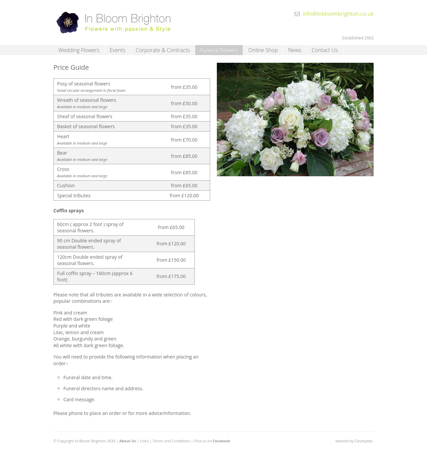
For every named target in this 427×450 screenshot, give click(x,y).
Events (117, 50)
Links (144, 440)
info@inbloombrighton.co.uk (338, 13)
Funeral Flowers (219, 50)
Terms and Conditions (171, 440)
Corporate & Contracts (163, 50)
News (294, 50)
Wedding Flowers (78, 50)
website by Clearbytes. (355, 440)
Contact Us (325, 50)
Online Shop (263, 50)
